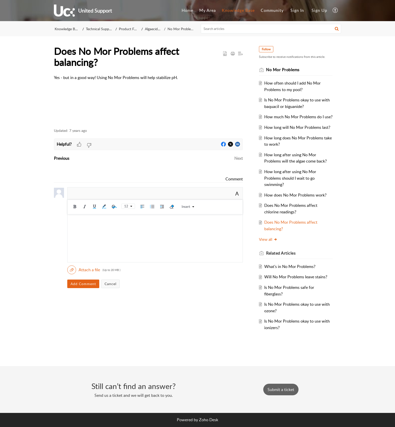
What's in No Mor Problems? (289, 266)
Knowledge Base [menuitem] (238, 10)
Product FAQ (129, 28)
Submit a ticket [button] (281, 389)
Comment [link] (234, 179)
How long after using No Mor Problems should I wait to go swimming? (290, 178)
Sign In (297, 10)
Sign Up (319, 10)
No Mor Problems (181, 28)
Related (280, 253)
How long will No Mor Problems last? (297, 127)
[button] (337, 29)
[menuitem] (187, 10)
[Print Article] (233, 54)
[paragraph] (148, 77)
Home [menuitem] (187, 10)
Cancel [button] (110, 283)
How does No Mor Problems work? (295, 195)
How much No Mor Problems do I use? (298, 117)
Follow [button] (266, 49)
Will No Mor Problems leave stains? (295, 277)
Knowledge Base (67, 28)
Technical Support (100, 28)
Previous (61, 158)
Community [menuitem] (272, 10)
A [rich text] (237, 193)
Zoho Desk (208, 419)
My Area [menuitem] (207, 10)
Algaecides (153, 28)
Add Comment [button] (83, 283)
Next (238, 158)
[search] (271, 28)
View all (268, 239)
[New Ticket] (281, 389)
